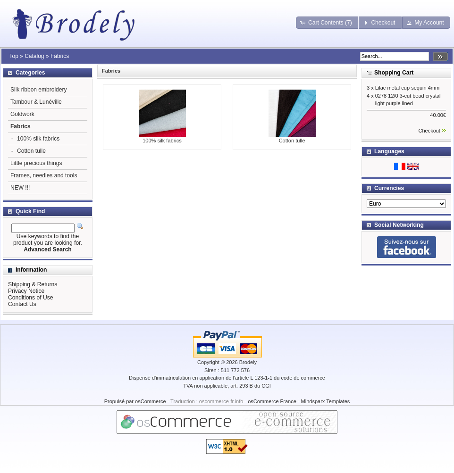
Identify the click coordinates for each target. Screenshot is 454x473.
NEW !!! (20, 187)
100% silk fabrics (162, 137)
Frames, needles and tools (43, 175)
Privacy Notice (26, 291)
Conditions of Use (30, 297)
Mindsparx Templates (325, 401)
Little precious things (36, 163)
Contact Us (22, 304)
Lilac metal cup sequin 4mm (407, 88)
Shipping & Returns (32, 284)
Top (13, 56)
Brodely (248, 362)
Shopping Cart (393, 72)
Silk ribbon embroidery (38, 89)
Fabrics (59, 56)
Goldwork (22, 114)
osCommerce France (272, 401)
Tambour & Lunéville (36, 102)
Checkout (429, 130)
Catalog (34, 56)
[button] (327, 23)
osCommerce (150, 401)
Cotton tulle (292, 137)
